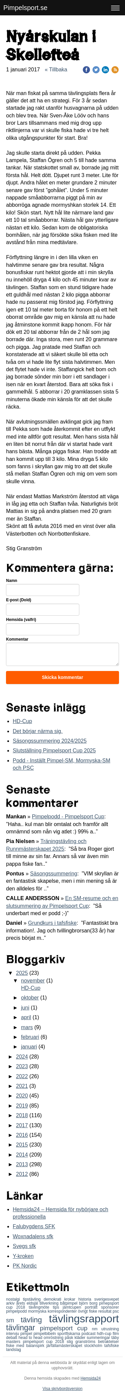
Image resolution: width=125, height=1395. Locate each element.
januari (29, 1047)
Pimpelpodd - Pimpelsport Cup (68, 816)
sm (13, 1320)
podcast (89, 1333)
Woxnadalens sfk (33, 1236)
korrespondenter (63, 1311)
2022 (22, 1076)
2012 (22, 1174)
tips (58, 1307)
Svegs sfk (24, 1246)
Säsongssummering (53, 873)
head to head (31, 1337)
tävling (35, 1320)
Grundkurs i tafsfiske (52, 923)
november (33, 980)
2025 (22, 973)
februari (30, 1037)
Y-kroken (23, 1256)
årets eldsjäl (27, 1303)
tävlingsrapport (84, 1319)
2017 (22, 1125)
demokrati (54, 1299)
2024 (22, 1057)
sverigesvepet (106, 1299)
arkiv (11, 1303)
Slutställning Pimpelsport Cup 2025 (54, 750)
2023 (22, 1066)
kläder (80, 1337)
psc (116, 1311)
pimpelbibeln (45, 1333)
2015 (22, 1145)
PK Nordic (25, 1266)
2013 (22, 1164)
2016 (22, 1135)
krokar (71, 1299)
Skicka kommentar (62, 677)
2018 (22, 1115)
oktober (30, 997)
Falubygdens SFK (34, 1226)
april (26, 1017)
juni (25, 1007)
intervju (13, 1333)
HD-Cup (22, 721)
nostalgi (14, 1299)
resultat (105, 1311)
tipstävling (33, 1299)
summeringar (99, 1337)
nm (96, 1329)
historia (86, 1299)
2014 (22, 1155)
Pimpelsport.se (25, 7)
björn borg (89, 1303)
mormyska (38, 1311)
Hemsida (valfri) (21, 619)
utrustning (110, 1329)
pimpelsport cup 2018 (45, 1341)
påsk (69, 1337)
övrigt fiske (88, 1311)
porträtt (93, 1307)
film (116, 1333)
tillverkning (50, 1303)
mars (27, 1027)
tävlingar (23, 1327)
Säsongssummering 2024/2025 (49, 741)
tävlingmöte (41, 1307)
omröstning (54, 1337)
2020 (22, 1096)
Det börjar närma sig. (37, 731)
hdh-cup (105, 1333)
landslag (13, 1349)
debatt (12, 1337)
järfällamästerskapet (65, 1345)
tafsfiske (111, 1345)
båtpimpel (69, 1303)
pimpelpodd (17, 1311)
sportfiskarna (69, 1333)
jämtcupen (74, 1307)
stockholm (94, 1345)
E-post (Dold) (18, 600)
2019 (22, 1106)
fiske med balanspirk (26, 1345)
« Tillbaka (56, 69)
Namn (11, 580)
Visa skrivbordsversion (63, 1388)
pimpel (26, 1333)
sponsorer (110, 1307)
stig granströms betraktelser (93, 1341)
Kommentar (17, 639)
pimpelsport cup (66, 1328)
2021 (22, 1086)
